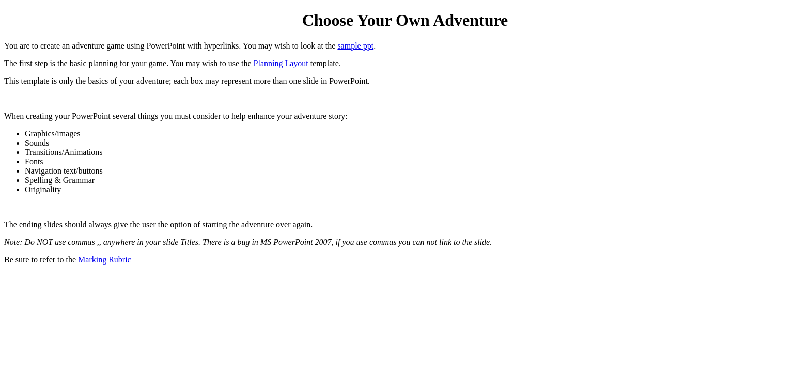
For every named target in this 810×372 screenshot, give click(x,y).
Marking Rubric (104, 259)
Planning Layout (280, 63)
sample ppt (355, 45)
